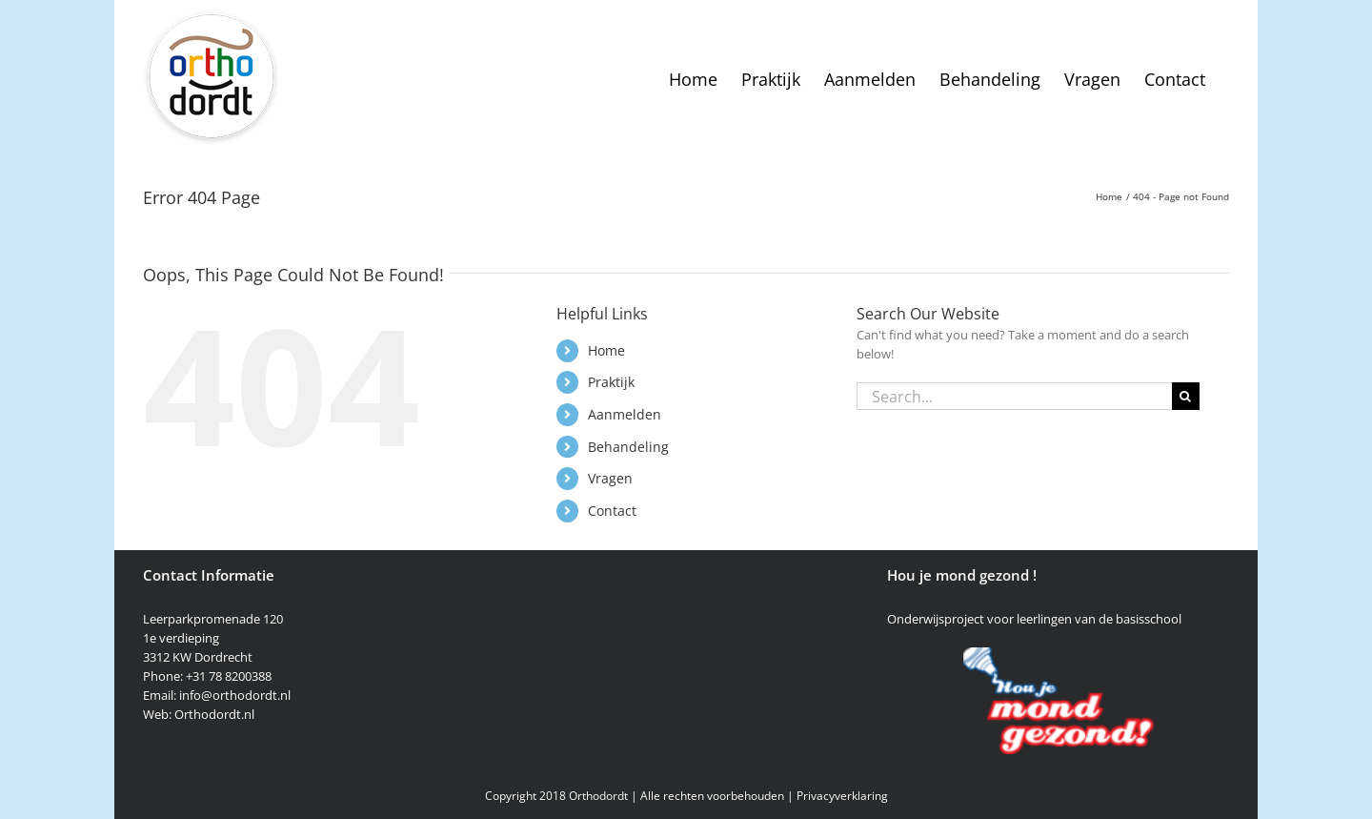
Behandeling (628, 447)
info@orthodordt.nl (235, 695)
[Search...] (1014, 396)
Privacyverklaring (842, 796)
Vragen (610, 478)
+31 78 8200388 (229, 676)
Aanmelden (624, 414)
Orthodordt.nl (214, 714)
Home (606, 350)
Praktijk (611, 382)
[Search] (1186, 396)
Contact (612, 511)
